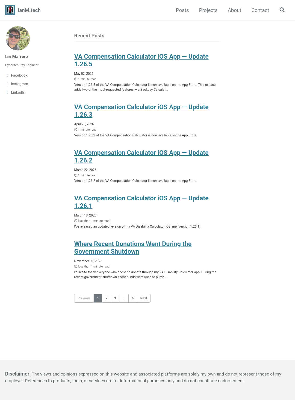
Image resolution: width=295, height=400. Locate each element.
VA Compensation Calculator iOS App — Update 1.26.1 (141, 212)
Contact (258, 10)
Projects (206, 10)
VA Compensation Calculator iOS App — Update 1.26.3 (141, 116)
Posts (180, 10)
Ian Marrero (18, 56)
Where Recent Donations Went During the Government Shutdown (133, 266)
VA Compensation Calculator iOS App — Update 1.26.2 (141, 164)
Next (143, 320)
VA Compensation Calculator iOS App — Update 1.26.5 (141, 61)
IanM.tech (29, 10)
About (232, 10)
